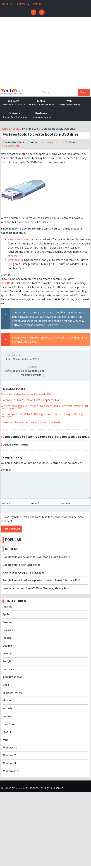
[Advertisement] (34, 52)
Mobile (41, 103)
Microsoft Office (12, 692)
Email (35, 503)
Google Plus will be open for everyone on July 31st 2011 (36, 557)
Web (69, 103)
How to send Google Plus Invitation (23, 572)
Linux (6, 684)
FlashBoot (7, 283)
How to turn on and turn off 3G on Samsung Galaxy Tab (35, 588)
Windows (14, 103)
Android (7, 606)
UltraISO (37, 312)
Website (65, 503)
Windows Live (11, 771)
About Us (6, 4)
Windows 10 (10, 747)
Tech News (9, 724)
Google (7, 661)
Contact (22, 4)
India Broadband (12, 677)
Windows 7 (9, 755)
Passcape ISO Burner (21, 239)
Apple (6, 614)
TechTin (7, 732)
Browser (8, 622)
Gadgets (8, 645)
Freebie (33, 142)
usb (56, 142)
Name (5, 503)
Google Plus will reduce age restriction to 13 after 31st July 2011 (41, 580)
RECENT (12, 549)
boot (44, 142)
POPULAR (13, 540)
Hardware (41, 115)
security (7, 708)
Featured (8, 630)
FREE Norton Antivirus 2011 (22, 359)
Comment (8, 469)
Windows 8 (9, 763)
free (50, 142)
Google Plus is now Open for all (21, 564)
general (7, 653)
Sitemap (37, 4)
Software (15, 115)
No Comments (11, 145)
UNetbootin (15, 260)
